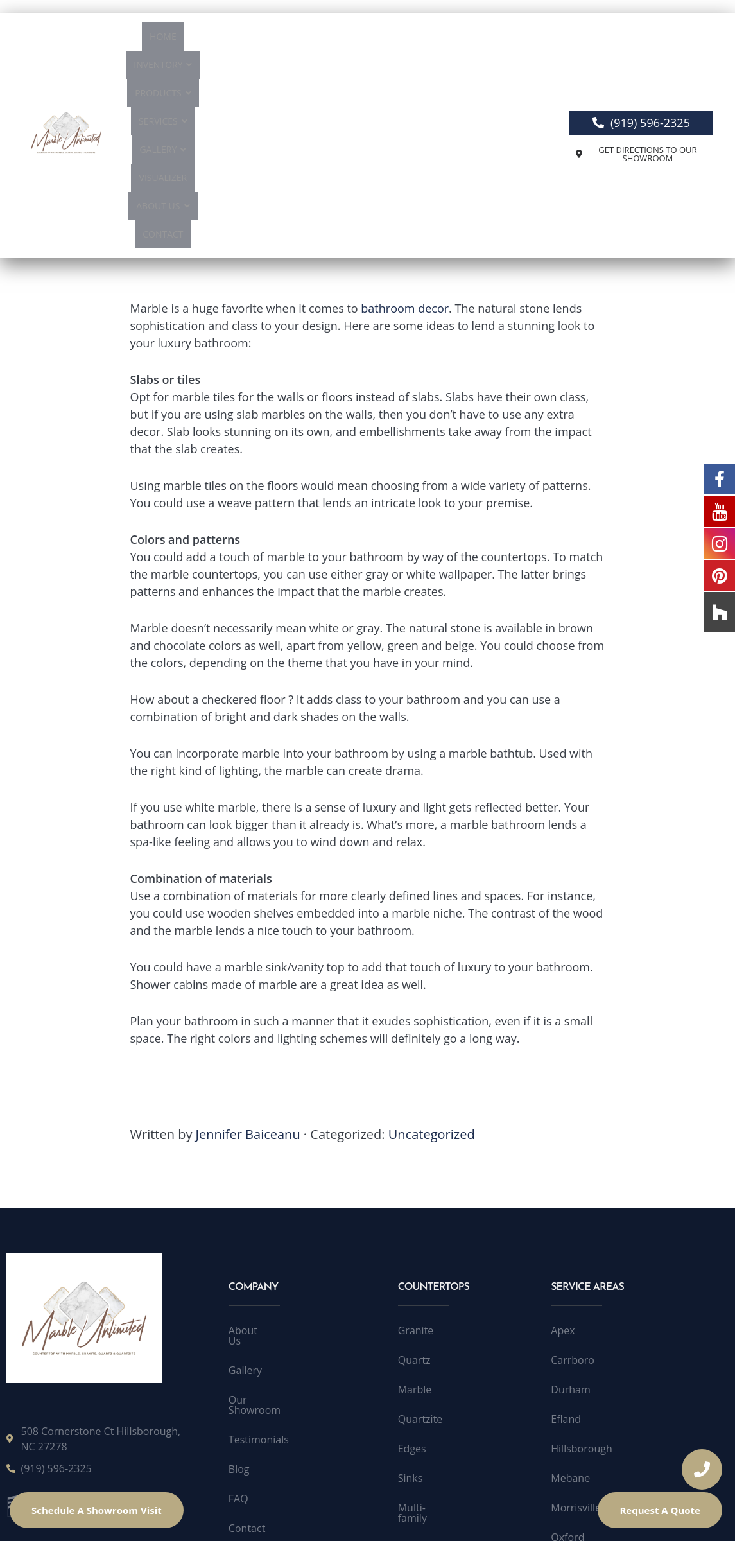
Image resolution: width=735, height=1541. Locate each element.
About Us (297, 68)
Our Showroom (265, 1226)
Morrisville (576, 1344)
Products (288, 39)
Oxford (567, 1373)
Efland (566, 1255)
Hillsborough (581, 1285)
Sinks (410, 1314)
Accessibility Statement (435, 1514)
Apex (563, 1167)
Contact (358, 68)
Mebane (570, 1314)
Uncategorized (431, 970)
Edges (412, 1285)
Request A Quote (659, 1510)
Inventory (217, 39)
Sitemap (248, 1373)
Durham (570, 1226)
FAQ (238, 1314)
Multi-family (426, 1344)
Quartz (414, 1196)
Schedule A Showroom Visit (96, 1510)
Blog (239, 1285)
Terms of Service (251, 1514)
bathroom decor (405, 144)
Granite (416, 1167)
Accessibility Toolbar (549, 1514)
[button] (217, 40)
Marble (415, 1226)
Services (354, 39)
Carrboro (572, 1196)
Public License (336, 1514)
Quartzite (420, 1255)
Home (160, 39)
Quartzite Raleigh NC (600, 1403)
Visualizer (477, 39)
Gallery (416, 39)
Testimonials (259, 1255)
